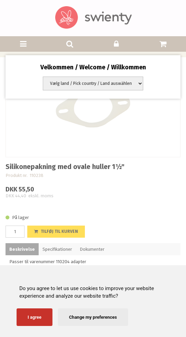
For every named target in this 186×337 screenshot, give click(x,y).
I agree (34, 317)
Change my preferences (93, 317)
